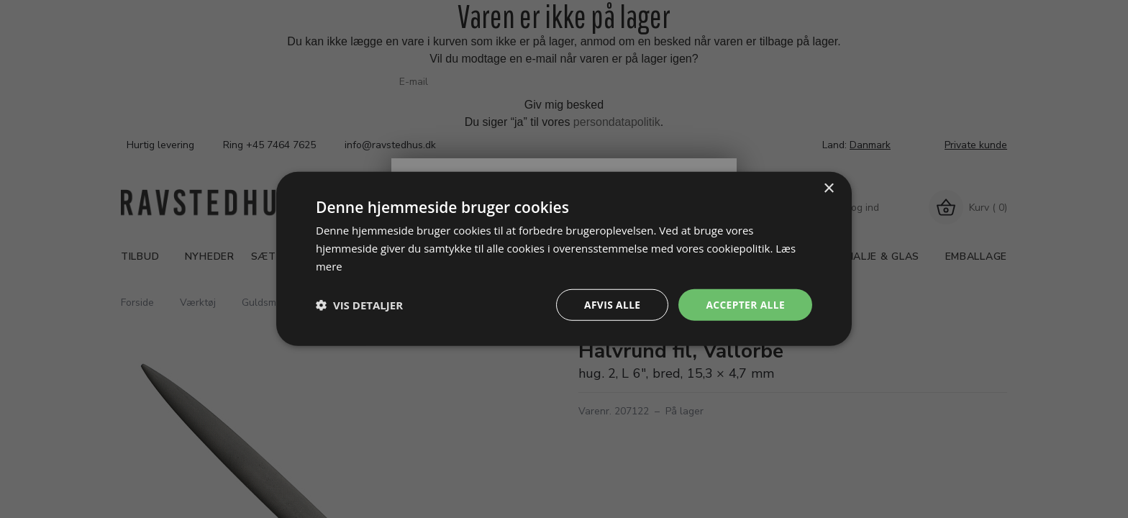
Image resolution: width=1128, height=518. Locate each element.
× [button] (828, 188)
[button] (359, 305)
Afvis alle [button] (611, 305)
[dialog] (564, 258)
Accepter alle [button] (745, 305)
